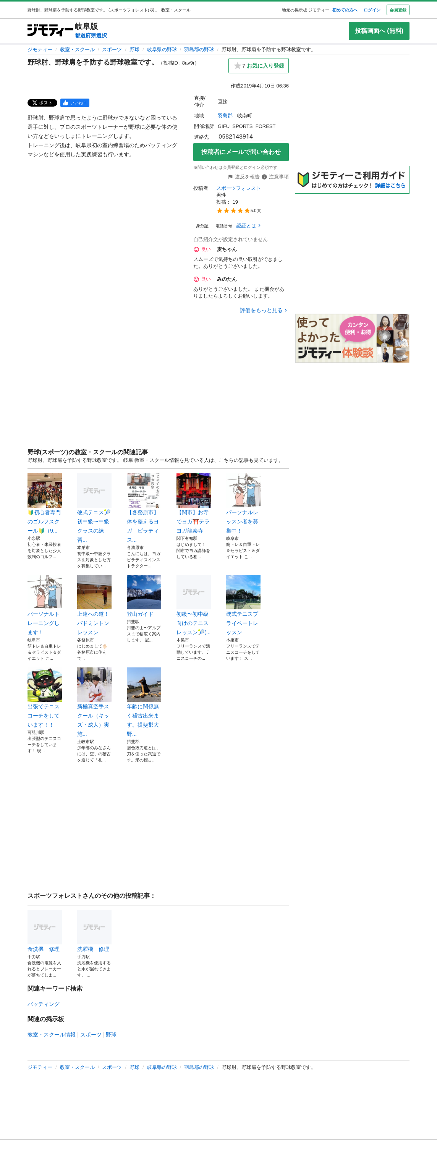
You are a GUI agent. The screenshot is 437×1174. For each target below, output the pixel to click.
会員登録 (398, 10)
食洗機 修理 (45, 931)
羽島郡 (225, 115)
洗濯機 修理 (94, 931)
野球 (134, 49)
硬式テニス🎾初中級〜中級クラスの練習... (94, 508)
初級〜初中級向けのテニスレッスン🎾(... (193, 605)
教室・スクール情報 (52, 1035)
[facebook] (74, 103)
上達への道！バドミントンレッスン (94, 605)
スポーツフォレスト (238, 188)
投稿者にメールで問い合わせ (241, 152)
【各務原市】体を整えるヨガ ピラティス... (144, 508)
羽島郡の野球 (199, 49)
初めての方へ (345, 10)
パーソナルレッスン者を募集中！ (243, 503)
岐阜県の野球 (162, 49)
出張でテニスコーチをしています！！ (45, 697)
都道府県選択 (91, 35)
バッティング (44, 1004)
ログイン (372, 10)
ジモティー (40, 49)
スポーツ (112, 49)
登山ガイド (144, 596)
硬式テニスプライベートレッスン (243, 605)
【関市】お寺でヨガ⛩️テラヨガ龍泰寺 (193, 503)
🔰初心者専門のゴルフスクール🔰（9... (45, 503)
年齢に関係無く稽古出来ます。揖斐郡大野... (144, 702)
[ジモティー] (50, 31)
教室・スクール (77, 49)
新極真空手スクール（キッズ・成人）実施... (94, 702)
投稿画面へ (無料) (379, 31)
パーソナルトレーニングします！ (45, 605)
